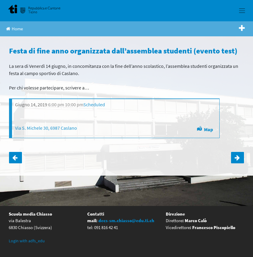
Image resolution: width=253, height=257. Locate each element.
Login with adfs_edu (27, 240)
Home (14, 29)
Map (208, 129)
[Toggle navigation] (242, 10)
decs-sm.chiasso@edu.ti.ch (126, 220)
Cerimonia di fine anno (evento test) (15, 158)
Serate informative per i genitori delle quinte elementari (237, 158)
